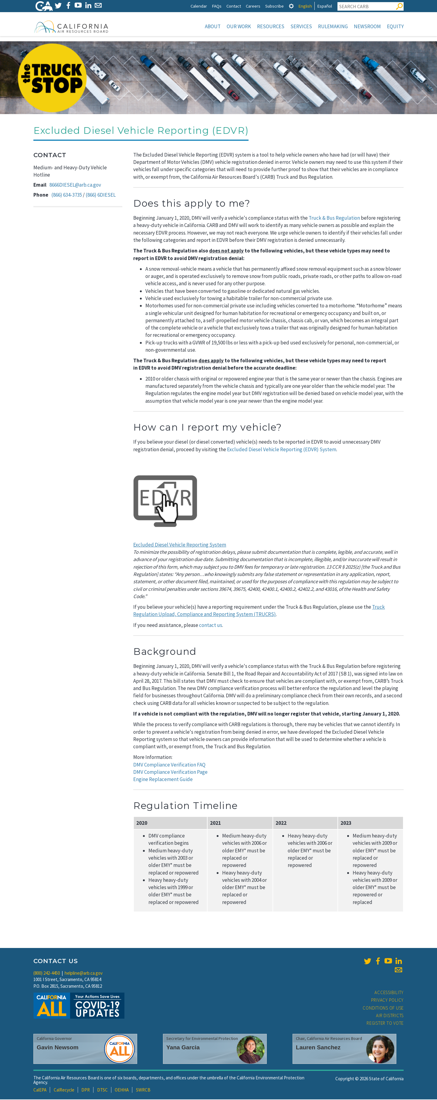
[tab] (291, 6)
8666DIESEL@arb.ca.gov (75, 185)
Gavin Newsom (58, 1048)
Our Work (239, 26)
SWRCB (143, 1090)
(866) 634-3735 (66, 195)
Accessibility (389, 993)
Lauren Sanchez (318, 1048)
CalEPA (39, 1090)
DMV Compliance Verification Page (170, 772)
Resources (270, 26)
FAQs (217, 6)
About (213, 26)
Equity (395, 26)
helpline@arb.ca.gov (84, 973)
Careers (253, 6)
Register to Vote (385, 1024)
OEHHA (122, 1090)
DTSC (102, 1090)
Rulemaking (333, 26)
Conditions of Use (383, 1008)
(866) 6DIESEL (101, 195)
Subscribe (274, 6)
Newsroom (367, 26)
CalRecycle (64, 1090)
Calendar (199, 6)
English (305, 6)
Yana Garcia (183, 1048)
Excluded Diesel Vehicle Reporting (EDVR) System (281, 450)
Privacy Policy (387, 1001)
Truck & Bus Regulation (334, 218)
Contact (233, 6)
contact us (210, 625)
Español (324, 6)
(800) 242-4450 (46, 973)
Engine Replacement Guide (163, 780)
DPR (85, 1090)
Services (301, 26)
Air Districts (390, 1016)
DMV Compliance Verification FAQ (169, 765)
